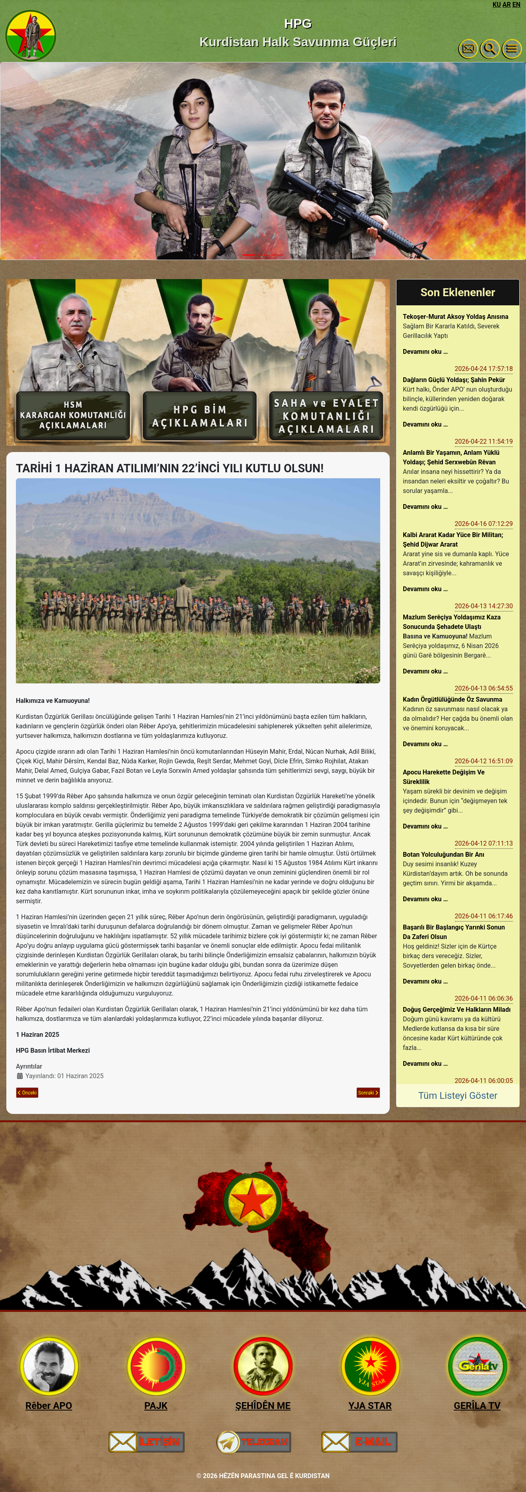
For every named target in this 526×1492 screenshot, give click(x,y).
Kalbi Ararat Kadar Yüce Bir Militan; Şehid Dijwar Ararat (453, 539)
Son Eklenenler (457, 292)
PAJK (155, 1405)
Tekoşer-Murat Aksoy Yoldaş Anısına (456, 316)
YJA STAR (370, 1405)
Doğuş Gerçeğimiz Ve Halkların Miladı (457, 1009)
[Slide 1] (249, 255)
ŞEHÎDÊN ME (263, 1405)
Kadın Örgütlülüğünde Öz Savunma (452, 699)
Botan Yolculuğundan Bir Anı (443, 854)
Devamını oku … (425, 351)
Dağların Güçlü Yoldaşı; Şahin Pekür (454, 380)
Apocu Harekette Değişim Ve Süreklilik (444, 777)
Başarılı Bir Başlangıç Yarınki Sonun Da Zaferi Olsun (454, 932)
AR (507, 4)
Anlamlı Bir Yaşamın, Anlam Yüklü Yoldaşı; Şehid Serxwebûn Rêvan (451, 457)
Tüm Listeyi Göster (457, 1095)
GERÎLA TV (477, 1405)
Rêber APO (48, 1405)
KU (497, 4)
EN (516, 4)
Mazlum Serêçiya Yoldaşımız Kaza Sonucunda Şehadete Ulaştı (452, 622)
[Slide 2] (263, 255)
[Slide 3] (277, 255)
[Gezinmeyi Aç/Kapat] (512, 49)
